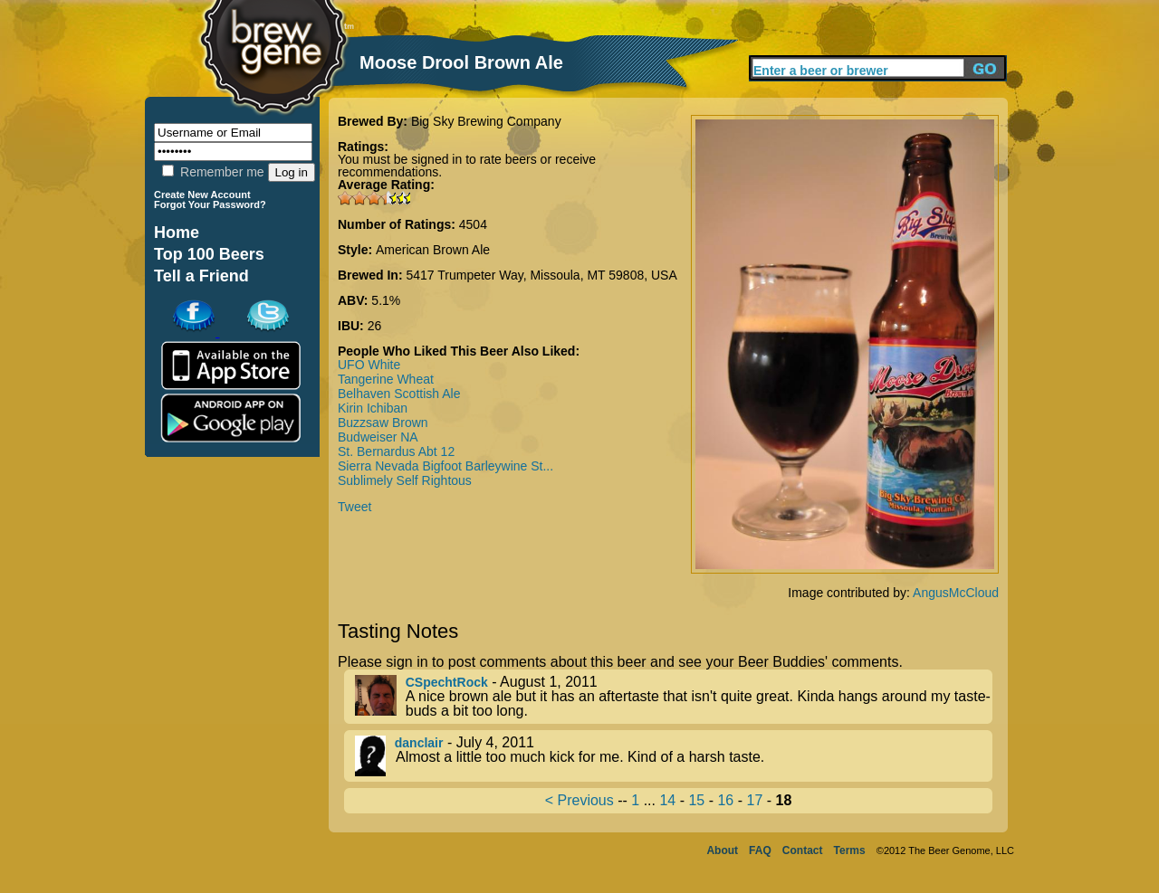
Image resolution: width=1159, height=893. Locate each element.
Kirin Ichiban (372, 408)
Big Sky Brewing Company (486, 121)
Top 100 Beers (209, 254)
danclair (419, 743)
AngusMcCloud (956, 592)
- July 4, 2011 (673, 756)
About (722, 850)
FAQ (760, 850)
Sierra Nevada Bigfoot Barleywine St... (445, 466)
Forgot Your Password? (210, 204)
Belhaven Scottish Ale (399, 393)
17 (754, 800)
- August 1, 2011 (673, 696)
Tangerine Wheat (386, 379)
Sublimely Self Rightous (405, 480)
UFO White (369, 364)
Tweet (354, 506)
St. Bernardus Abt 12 (396, 451)
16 (725, 800)
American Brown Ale (433, 249)
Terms (850, 850)
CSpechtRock (447, 682)
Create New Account (202, 194)
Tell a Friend (201, 276)
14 (667, 800)
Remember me (212, 172)
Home (176, 232)
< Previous (579, 800)
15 (696, 800)
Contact (802, 850)
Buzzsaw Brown (383, 422)
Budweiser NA (378, 437)
